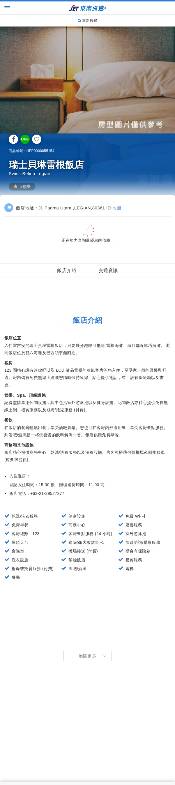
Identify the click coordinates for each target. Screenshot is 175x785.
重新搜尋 (88, 20)
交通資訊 (108, 270)
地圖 (116, 207)
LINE (25, 139)
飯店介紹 (66, 270)
